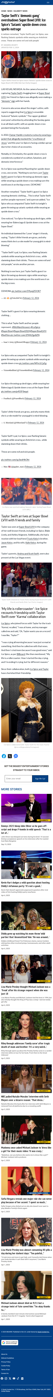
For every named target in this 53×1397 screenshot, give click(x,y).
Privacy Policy (5, 1362)
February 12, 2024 (31, 298)
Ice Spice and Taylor (39, 669)
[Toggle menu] (49, 2)
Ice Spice (28, 112)
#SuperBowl (7, 331)
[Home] (8, 2)
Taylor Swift (16, 93)
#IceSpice (35, 327)
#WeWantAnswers (21, 327)
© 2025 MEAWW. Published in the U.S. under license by (19, 1332)
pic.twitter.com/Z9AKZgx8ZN (25, 335)
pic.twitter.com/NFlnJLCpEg (32, 363)
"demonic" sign (8, 101)
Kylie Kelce (30, 542)
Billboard (21, 654)
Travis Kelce (33, 538)
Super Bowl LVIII (27, 526)
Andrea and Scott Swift (28, 553)
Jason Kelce (7, 542)
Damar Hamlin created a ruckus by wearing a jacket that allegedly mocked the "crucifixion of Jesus (26, 139)
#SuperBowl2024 (21, 331)
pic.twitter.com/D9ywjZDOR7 (26, 291)
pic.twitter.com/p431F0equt (14, 391)
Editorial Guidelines (7, 1358)
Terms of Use (5, 1369)
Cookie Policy (5, 1366)
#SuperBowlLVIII (38, 331)
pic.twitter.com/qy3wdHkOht (15, 459)
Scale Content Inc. (43, 1332)
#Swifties (5, 335)
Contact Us (5, 1373)
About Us (4, 1354)
